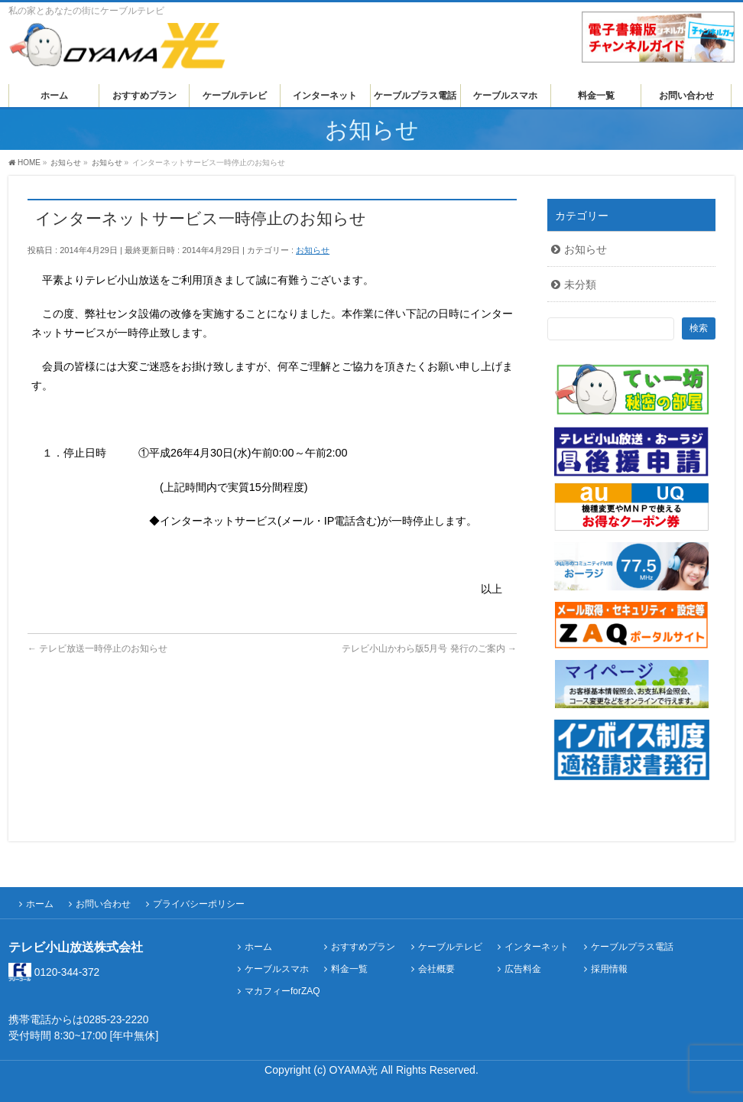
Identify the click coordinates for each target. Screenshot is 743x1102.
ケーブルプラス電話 (632, 947)
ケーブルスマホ (277, 969)
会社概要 (436, 969)
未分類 (580, 284)
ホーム (40, 904)
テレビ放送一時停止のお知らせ (97, 648)
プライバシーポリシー (199, 904)
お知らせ (312, 250)
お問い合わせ (103, 904)
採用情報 (609, 969)
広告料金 (523, 969)
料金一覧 (349, 969)
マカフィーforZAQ (282, 991)
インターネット (537, 947)
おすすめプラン (363, 947)
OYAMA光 (355, 1070)
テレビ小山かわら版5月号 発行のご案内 (429, 648)
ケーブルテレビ (450, 947)
